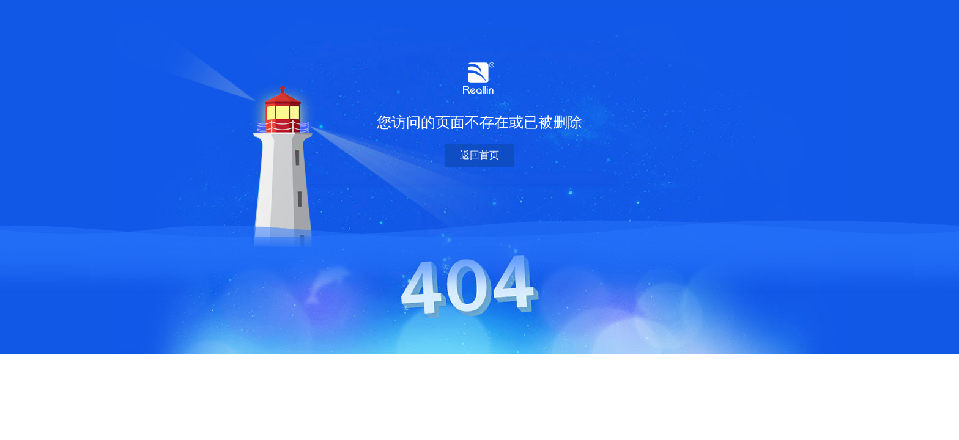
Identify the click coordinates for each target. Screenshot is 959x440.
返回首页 (479, 155)
